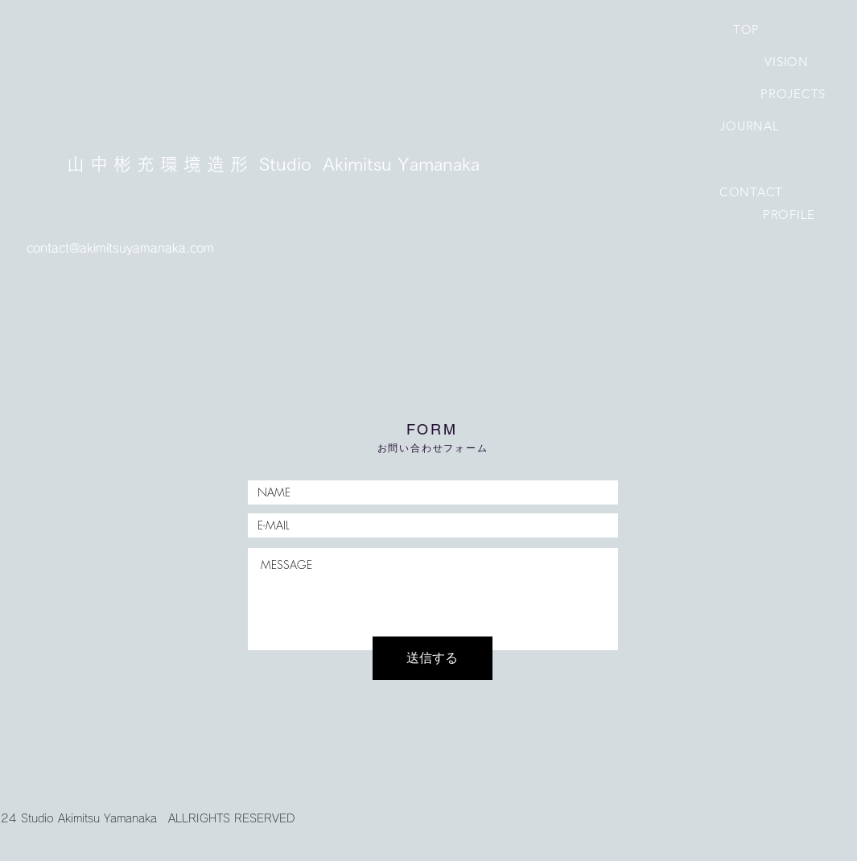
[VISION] (787, 61)
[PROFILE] (789, 214)
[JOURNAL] (750, 125)
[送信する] (432, 658)
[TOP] (747, 29)
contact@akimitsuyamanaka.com (120, 248)
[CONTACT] (751, 191)
